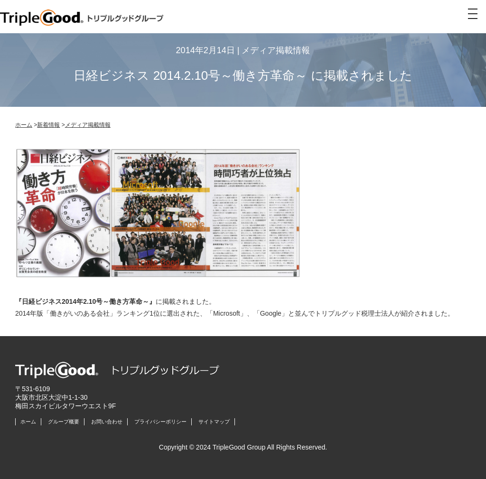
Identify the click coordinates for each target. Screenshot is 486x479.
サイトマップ (214, 421)
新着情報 (48, 125)
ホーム (23, 125)
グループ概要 (63, 421)
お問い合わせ (106, 421)
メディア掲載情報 (88, 125)
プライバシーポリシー (160, 421)
